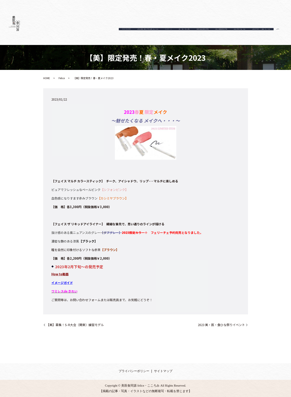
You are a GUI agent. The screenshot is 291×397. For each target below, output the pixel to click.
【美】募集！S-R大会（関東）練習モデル (75, 325)
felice (155, 35)
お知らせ (236, 35)
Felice (62, 78)
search (278, 35)
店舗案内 (215, 35)
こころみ (173, 35)
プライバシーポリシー (134, 371)
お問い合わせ (260, 35)
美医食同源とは (132, 35)
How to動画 (60, 274)
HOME (108, 35)
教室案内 (194, 35)
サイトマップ (163, 371)
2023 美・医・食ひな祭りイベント (221, 325)
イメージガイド (62, 282)
